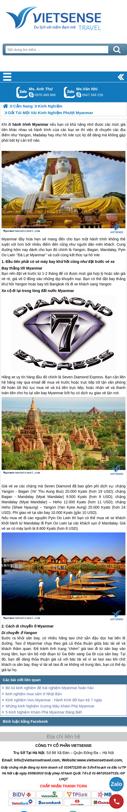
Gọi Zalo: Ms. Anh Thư (22, 92)
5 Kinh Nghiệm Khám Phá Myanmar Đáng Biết (44, 712)
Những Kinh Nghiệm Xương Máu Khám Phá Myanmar (50, 706)
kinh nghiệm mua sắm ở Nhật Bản (34, 694)
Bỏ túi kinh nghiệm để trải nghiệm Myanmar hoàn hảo (50, 688)
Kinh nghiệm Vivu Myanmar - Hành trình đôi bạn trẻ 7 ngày (54, 700)
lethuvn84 (31, 94)
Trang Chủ (63, 17)
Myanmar (9, 239)
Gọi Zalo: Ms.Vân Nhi (70, 92)
